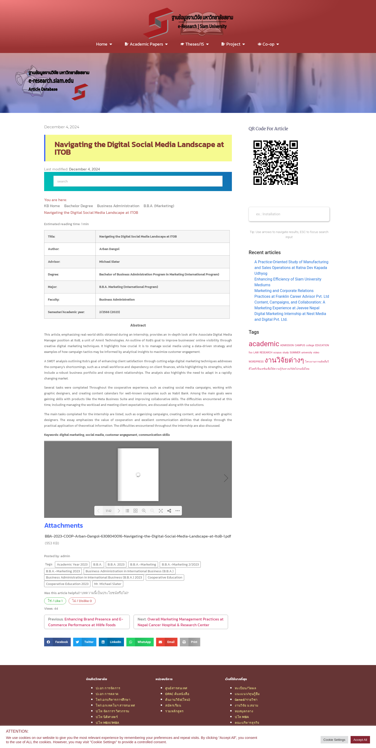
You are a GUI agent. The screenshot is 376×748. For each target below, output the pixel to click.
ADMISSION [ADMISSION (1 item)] (287, 345)
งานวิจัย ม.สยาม (246, 705)
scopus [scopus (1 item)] (277, 352)
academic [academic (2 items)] (264, 344)
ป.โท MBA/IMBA (107, 722)
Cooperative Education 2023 (67, 583)
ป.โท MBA (242, 716)
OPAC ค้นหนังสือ (177, 693)
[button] (57, 642)
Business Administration (118, 206)
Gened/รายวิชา (246, 699)
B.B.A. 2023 (116, 564)
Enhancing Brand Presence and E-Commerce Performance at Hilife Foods (85, 622)
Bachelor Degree (79, 206)
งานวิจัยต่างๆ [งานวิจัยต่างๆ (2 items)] (284, 360)
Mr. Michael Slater (107, 583)
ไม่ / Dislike (82, 600)
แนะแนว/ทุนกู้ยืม (247, 693)
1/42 (109, 510)
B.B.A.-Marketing (143, 564)
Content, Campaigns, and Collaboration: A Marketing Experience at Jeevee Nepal (289, 305)
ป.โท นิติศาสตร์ (107, 716)
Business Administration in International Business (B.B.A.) (130, 571)
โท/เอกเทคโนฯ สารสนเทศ (115, 705)
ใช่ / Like (55, 600)
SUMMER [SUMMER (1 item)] (295, 352)
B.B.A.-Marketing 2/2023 (180, 564)
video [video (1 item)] (316, 352)
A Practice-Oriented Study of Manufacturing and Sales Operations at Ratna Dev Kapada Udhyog (291, 268)
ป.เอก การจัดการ (108, 688)
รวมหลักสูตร (174, 711)
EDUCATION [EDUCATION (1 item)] (322, 345)
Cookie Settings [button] (334, 740)
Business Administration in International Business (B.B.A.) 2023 (94, 577)
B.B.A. (97, 564)
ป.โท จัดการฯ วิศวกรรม (112, 711)
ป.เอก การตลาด (107, 693)
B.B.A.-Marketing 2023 (63, 571)
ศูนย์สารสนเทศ (176, 688)
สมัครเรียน (173, 705)
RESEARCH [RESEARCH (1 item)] (266, 352)
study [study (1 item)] (285, 352)
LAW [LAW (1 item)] (256, 352)
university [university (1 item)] (306, 352)
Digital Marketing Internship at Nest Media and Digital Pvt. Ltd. (290, 316)
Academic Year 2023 (72, 564)
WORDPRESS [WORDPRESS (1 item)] (256, 361)
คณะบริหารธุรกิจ (247, 722)
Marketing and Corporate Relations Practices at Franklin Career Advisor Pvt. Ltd (291, 293)
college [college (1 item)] (310, 345)
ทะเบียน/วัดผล (245, 688)
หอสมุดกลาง (244, 711)
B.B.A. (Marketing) (159, 206)
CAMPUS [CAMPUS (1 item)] (300, 345)
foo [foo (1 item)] (251, 352)
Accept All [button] (360, 740)
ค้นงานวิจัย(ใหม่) (177, 699)
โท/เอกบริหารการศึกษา (113, 699)
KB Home (52, 206)
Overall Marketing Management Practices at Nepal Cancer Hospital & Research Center (180, 622)
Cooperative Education (165, 577)
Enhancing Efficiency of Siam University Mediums (287, 282)
